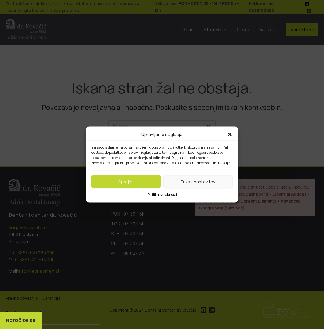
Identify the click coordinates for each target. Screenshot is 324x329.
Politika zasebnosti (162, 194)
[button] (230, 135)
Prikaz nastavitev (198, 181)
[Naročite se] (21, 320)
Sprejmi (126, 181)
